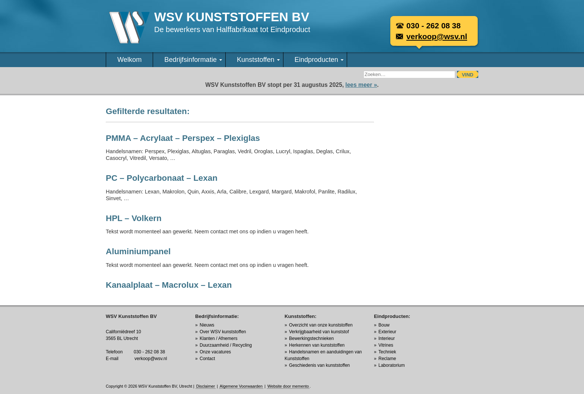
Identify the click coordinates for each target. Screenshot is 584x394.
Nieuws (207, 325)
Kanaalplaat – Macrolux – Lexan (169, 285)
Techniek (387, 351)
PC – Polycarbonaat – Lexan (162, 178)
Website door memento (288, 386)
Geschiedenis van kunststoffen (319, 365)
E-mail (112, 358)
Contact (207, 358)
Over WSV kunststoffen (223, 331)
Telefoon (114, 351)
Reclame (387, 358)
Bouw (384, 325)
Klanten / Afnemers (218, 338)
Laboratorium (391, 365)
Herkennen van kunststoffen (317, 345)
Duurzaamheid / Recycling (226, 345)
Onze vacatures (215, 351)
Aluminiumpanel (138, 251)
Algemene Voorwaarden (241, 386)
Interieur (386, 338)
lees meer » (361, 85)
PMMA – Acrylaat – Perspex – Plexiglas (183, 138)
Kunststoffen (258, 59)
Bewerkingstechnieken (311, 338)
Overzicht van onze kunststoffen (321, 325)
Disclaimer (205, 386)
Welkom (129, 59)
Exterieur (387, 331)
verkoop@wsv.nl (436, 36)
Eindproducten (319, 59)
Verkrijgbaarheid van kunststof (319, 331)
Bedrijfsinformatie (193, 59)
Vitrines (385, 345)
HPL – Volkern (134, 218)
